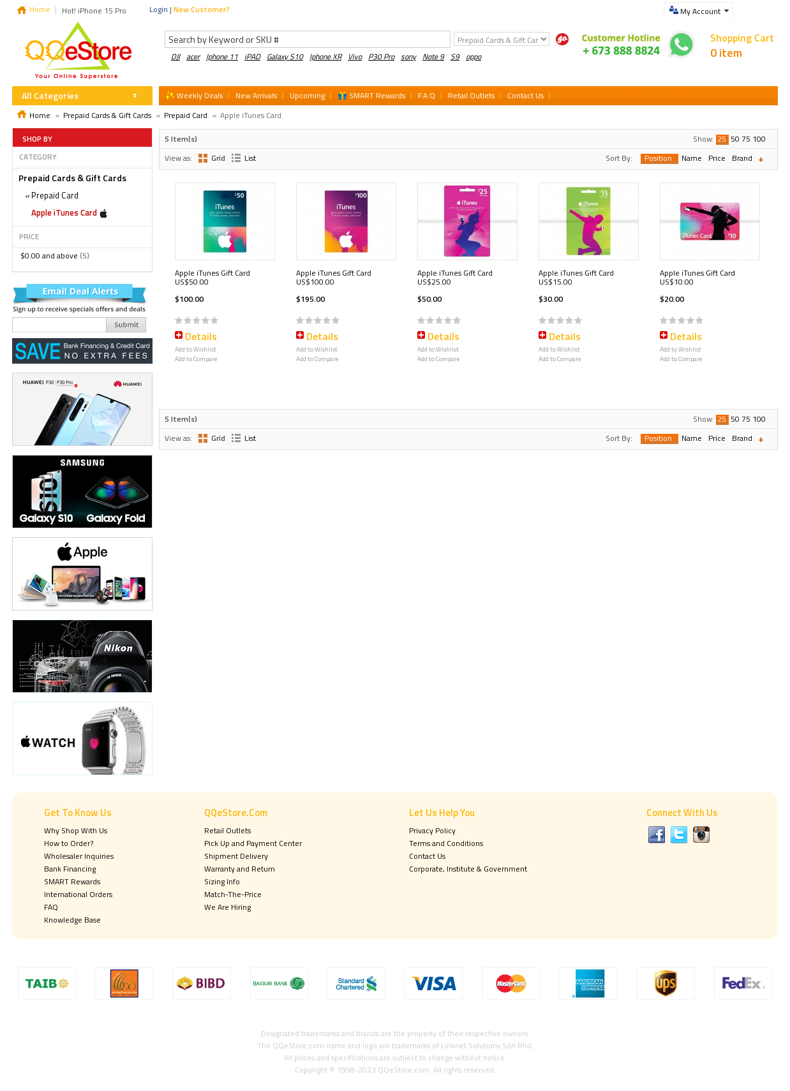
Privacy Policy (432, 830)
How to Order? (68, 843)
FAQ (51, 907)
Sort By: (619, 158)
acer (193, 56)
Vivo (355, 56)
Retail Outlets (227, 830)
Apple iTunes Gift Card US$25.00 (455, 277)
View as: (178, 158)
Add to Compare (196, 359)
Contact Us (427, 856)
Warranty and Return (239, 869)
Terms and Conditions (446, 843)
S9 (455, 56)
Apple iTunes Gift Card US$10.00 (697, 277)
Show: (703, 139)
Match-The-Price (233, 894)
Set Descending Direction (764, 160)
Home (39, 9)
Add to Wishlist (195, 349)
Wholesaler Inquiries (79, 856)
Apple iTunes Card (64, 212)
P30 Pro (381, 56)
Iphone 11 (222, 56)
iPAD (252, 56)
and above (49, 255)
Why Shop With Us (75, 830)
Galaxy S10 (285, 56)
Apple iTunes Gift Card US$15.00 (576, 277)
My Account (700, 11)
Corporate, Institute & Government (468, 869)
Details (201, 336)
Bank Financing (70, 869)
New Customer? (202, 9)
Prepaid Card (185, 115)
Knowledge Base (72, 920)
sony (408, 56)
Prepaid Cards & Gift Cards (107, 115)
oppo (473, 56)
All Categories (50, 95)
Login (158, 9)
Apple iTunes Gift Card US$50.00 (212, 277)
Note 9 (433, 56)
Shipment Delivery (236, 856)
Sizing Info (222, 881)
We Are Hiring (227, 907)
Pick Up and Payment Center (253, 843)
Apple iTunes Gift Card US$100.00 (333, 277)
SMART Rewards (72, 881)
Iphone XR (325, 56)
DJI (175, 56)
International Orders (78, 894)
